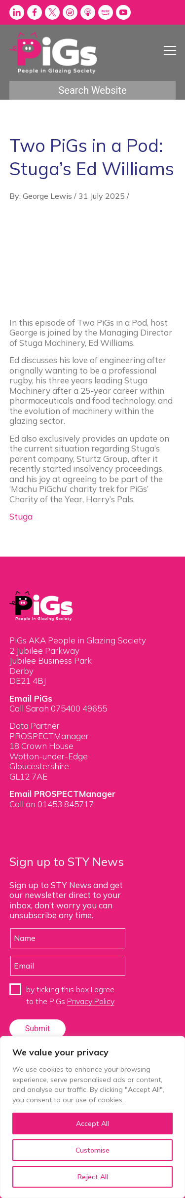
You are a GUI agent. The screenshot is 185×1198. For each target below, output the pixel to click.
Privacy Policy (90, 1001)
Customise (92, 1150)
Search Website (92, 90)
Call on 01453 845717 (51, 804)
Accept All (92, 1123)
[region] (92, 1117)
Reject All (92, 1176)
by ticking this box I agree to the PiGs (70, 995)
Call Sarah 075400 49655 (58, 708)
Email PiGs (30, 698)
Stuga (21, 516)
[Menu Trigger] (170, 50)
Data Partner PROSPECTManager (49, 730)
